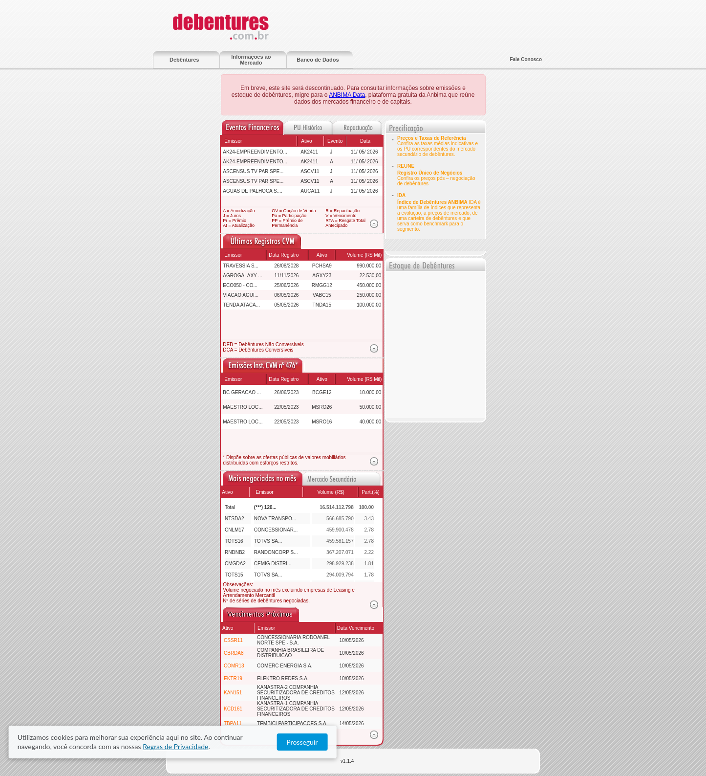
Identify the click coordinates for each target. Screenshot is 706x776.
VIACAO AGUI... (240, 295)
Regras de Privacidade (453, 742)
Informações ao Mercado (251, 60)
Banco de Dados (318, 60)
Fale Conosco (526, 59)
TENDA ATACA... (241, 305)
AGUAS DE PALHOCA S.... (252, 191)
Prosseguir (611, 742)
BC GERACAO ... (242, 392)
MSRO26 (322, 407)
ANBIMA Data (347, 94)
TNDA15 (322, 305)
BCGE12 (321, 392)
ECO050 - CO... (240, 285)
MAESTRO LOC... (242, 407)
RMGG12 (322, 285)
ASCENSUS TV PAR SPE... (253, 171)
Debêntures (184, 60)
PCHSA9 (322, 265)
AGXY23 (321, 275)
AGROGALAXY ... (242, 275)
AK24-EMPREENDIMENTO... (255, 152)
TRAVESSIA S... (240, 265)
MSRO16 (322, 421)
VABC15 (322, 295)
